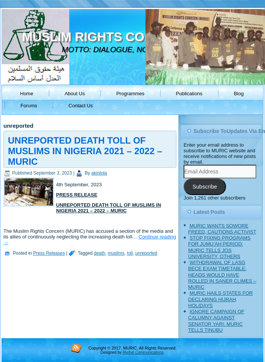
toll (129, 253)
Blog (239, 93)
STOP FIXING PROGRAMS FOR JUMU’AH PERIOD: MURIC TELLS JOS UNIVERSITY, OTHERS (219, 247)
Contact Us (81, 105)
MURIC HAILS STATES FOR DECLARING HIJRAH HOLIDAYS (220, 299)
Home (26, 93)
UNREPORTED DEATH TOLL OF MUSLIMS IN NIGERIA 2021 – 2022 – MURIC (85, 151)
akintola (99, 173)
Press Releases (49, 253)
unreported (146, 253)
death (99, 253)
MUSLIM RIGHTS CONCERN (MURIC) (131, 37)
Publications (189, 93)
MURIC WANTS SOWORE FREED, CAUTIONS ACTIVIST (222, 229)
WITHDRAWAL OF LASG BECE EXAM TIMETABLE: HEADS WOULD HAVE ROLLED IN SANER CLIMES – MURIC (222, 275)
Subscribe (204, 187)
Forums (28, 105)
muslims (116, 253)
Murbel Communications (143, 352)
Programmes (130, 93)
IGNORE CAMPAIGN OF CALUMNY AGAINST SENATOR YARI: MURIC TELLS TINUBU (216, 321)
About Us (75, 93)
